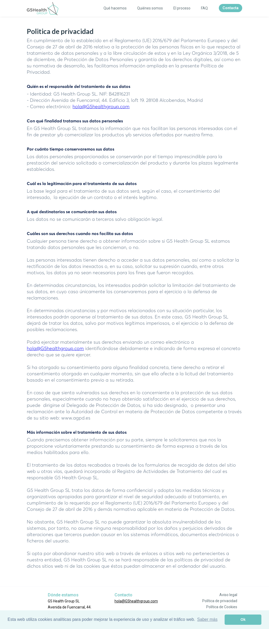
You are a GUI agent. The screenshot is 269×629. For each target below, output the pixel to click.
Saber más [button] (207, 619)
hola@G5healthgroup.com (101, 106)
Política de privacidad (219, 601)
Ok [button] (243, 619)
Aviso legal (228, 595)
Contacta (231, 8)
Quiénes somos (150, 8)
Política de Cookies (221, 607)
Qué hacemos (115, 8)
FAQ (204, 8)
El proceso (181, 8)
